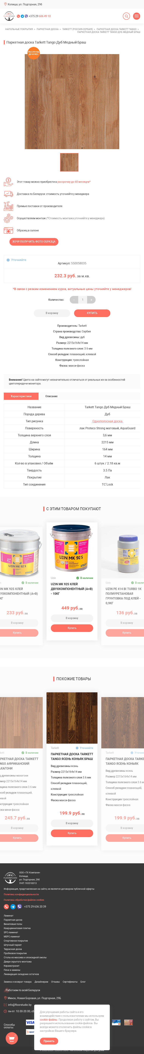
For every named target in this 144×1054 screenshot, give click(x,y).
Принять (49, 1041)
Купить (92, 313)
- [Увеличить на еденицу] (74, 300)
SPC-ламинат (11, 932)
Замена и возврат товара (18, 981)
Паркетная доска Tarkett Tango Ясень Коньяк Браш (72, 756)
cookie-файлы (48, 1019)
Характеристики (21, 396)
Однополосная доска (107, 421)
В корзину (52, 313)
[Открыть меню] (136, 16)
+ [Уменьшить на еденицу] (91, 300)
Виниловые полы (13, 924)
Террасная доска (13, 949)
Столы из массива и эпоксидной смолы (25, 957)
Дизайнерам (41, 981)
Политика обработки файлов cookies (24, 900)
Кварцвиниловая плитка (17, 928)
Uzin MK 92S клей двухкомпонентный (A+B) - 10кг (72, 588)
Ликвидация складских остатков (21, 974)
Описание (51, 396)
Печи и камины (12, 970)
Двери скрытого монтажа (18, 961)
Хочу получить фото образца (33, 241)
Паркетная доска (13, 920)
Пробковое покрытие (15, 953)
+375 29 (40, 16)
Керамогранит (11, 966)
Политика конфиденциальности (21, 894)
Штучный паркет (13, 945)
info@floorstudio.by (20, 1004)
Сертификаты (70, 981)
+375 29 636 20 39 (35, 906)
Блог (83, 981)
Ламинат (8, 915)
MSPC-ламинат (12, 936)
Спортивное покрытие (16, 940)
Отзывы (55, 981)
